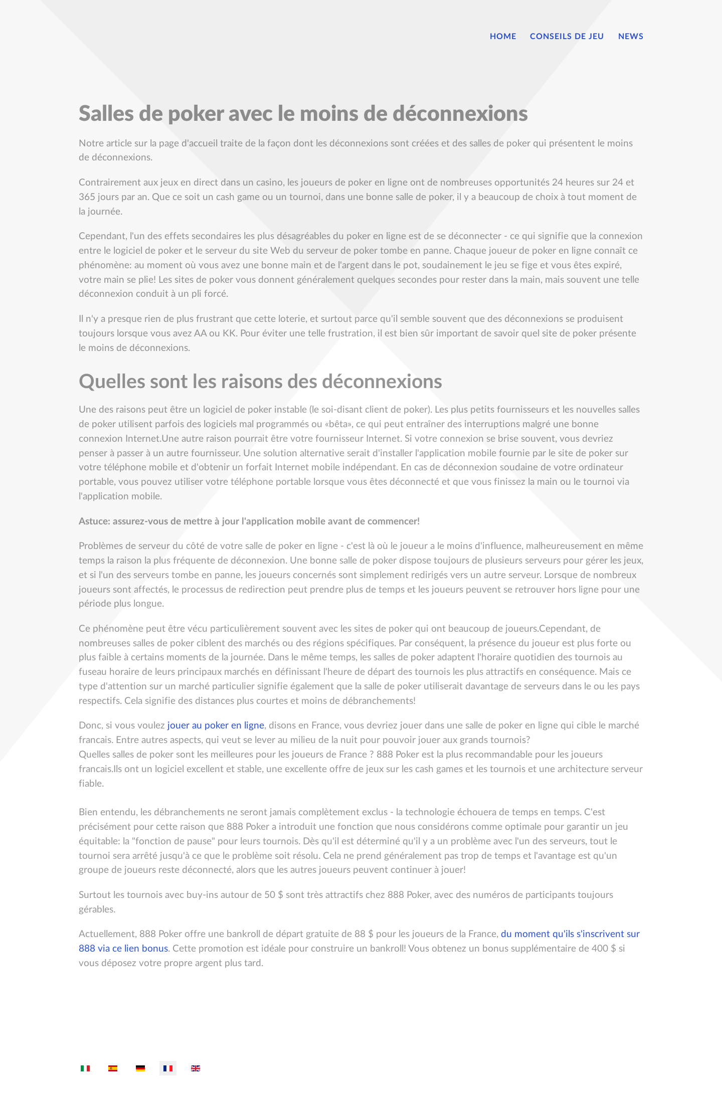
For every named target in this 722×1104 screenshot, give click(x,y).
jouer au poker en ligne (215, 725)
